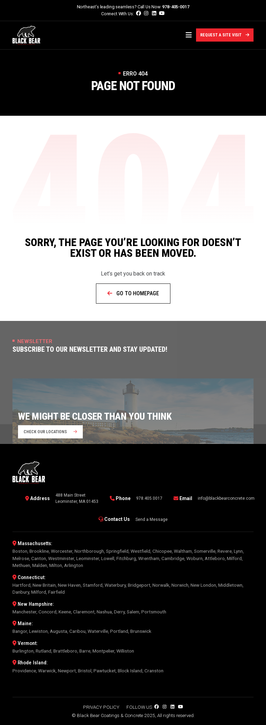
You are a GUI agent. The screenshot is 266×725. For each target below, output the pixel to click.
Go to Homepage (133, 293)
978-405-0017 (175, 6)
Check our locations (50, 431)
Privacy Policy (101, 707)
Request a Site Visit (224, 35)
